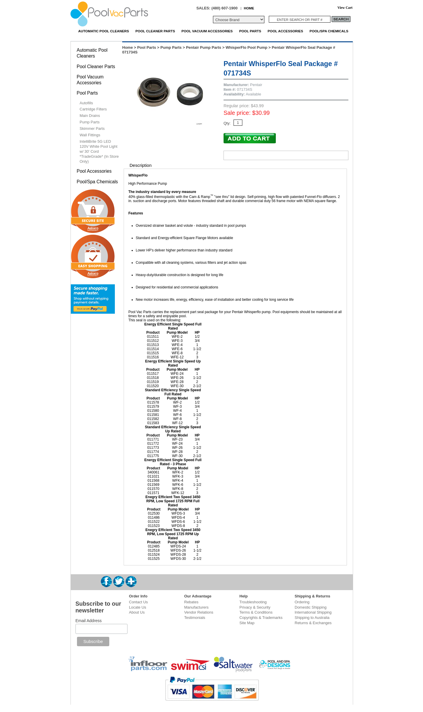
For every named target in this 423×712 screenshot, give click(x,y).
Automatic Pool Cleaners (103, 31)
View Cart (345, 8)
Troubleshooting (253, 602)
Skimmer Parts (92, 128)
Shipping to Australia (312, 617)
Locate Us (137, 607)
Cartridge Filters (93, 109)
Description (141, 165)
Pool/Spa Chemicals (329, 31)
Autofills (86, 103)
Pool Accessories (285, 31)
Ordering (302, 602)
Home (127, 47)
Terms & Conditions (256, 612)
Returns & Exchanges (313, 623)
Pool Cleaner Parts (155, 31)
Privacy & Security (254, 607)
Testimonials (194, 617)
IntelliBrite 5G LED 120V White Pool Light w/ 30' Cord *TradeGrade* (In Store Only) (99, 151)
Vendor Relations (198, 612)
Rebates (191, 602)
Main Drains (90, 115)
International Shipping (313, 612)
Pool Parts (250, 31)
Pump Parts (171, 47)
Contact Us (138, 602)
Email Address (88, 620)
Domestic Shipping (310, 607)
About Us (137, 612)
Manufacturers (196, 607)
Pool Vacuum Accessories (207, 31)
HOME (249, 8)
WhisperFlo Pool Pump (246, 47)
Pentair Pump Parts (203, 47)
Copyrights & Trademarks (261, 617)
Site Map (246, 623)
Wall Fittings (90, 135)
